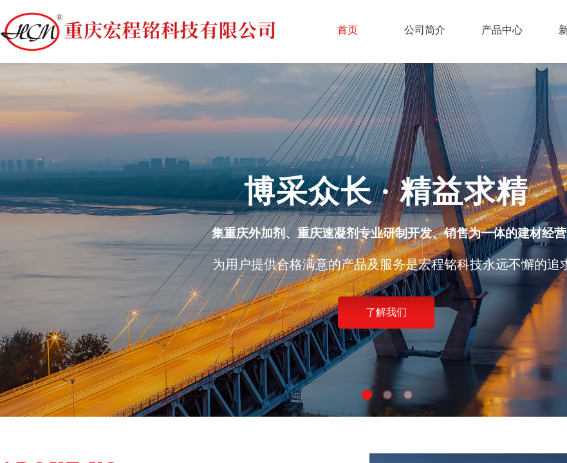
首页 (347, 29)
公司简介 (424, 29)
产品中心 (502, 29)
